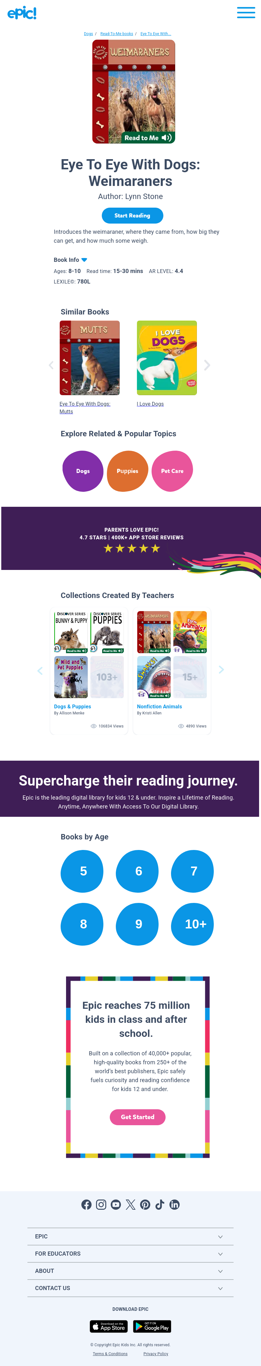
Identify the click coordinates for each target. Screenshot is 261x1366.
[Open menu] (246, 14)
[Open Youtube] (116, 1205)
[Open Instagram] (101, 1205)
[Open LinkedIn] (174, 1205)
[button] (89, 671)
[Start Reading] (132, 216)
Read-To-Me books (117, 34)
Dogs (88, 34)
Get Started (138, 1117)
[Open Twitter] (130, 1205)
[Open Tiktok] (160, 1205)
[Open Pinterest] (145, 1205)
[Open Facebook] (86, 1205)
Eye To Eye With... (155, 34)
